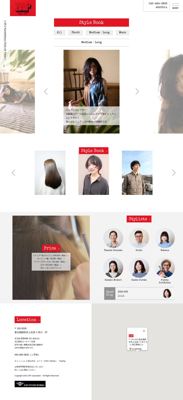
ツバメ (121, 295)
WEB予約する (161, 7)
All (59, 32)
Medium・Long (99, 32)
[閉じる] (144, 331)
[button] (46, 91)
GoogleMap (135, 349)
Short (75, 32)
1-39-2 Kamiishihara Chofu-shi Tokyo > (5, 40)
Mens (122, 32)
